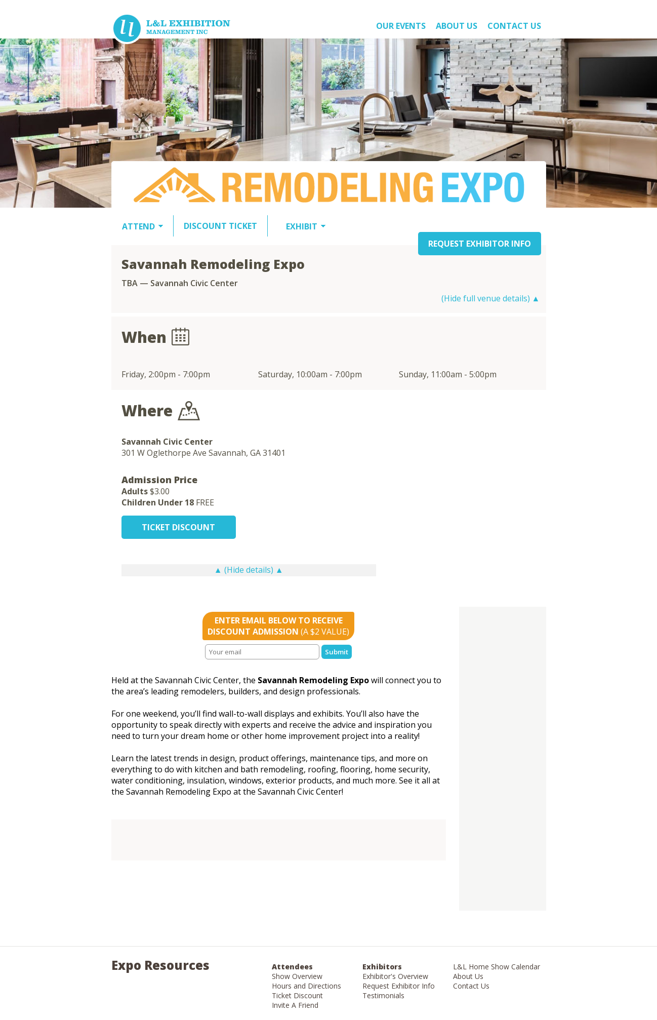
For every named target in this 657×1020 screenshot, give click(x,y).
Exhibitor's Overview (395, 976)
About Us (468, 976)
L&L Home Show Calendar (496, 966)
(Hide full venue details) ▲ (490, 298)
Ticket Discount (297, 995)
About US (456, 25)
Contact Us (514, 25)
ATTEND (138, 226)
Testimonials (383, 995)
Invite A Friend (295, 1005)
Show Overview (297, 976)
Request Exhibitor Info (398, 986)
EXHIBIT (301, 226)
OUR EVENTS (401, 25)
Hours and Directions (306, 986)
